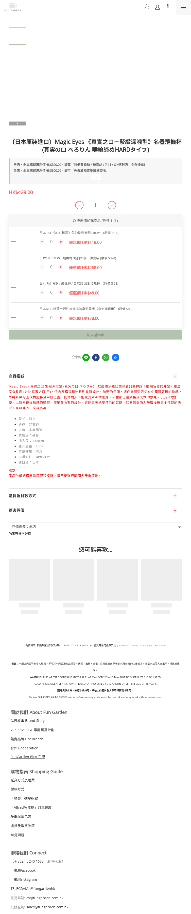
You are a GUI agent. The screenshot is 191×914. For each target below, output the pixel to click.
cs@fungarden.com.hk (44, 898)
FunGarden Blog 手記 (28, 756)
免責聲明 (30, 645)
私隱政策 (42, 645)
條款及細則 (54, 645)
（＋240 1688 (27, 861)
